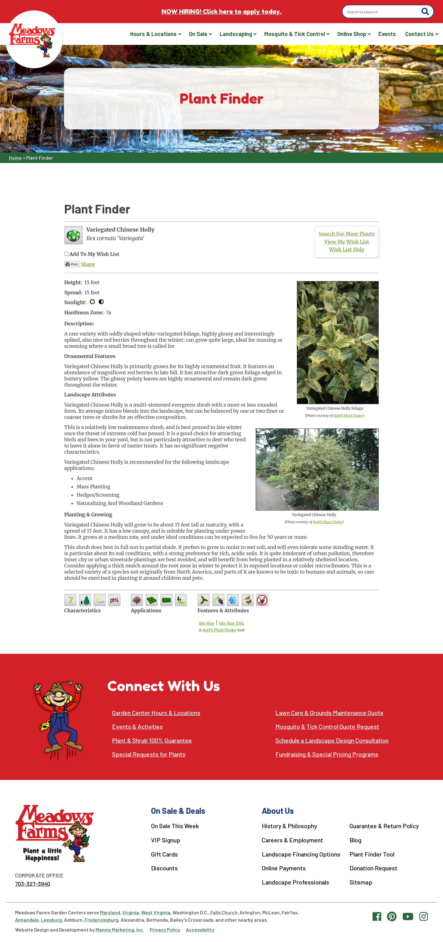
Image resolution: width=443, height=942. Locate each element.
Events (387, 33)
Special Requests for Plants (149, 754)
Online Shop (351, 33)
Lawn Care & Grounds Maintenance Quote (329, 712)
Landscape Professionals (295, 881)
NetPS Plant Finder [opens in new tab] (219, 630)
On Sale (198, 33)
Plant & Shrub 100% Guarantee (152, 740)
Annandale (27, 920)
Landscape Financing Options (301, 853)
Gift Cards (164, 853)
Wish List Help (347, 249)
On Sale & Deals (178, 810)
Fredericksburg (101, 920)
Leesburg (51, 920)
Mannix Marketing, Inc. (120, 929)
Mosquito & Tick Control (294, 33)
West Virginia (155, 912)
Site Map (206, 623)
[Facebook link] (377, 916)
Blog (355, 839)
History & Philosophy (290, 825)
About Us (278, 810)
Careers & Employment (292, 839)
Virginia (130, 912)
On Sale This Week (175, 825)
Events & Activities (138, 726)
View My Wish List (346, 242)
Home (15, 158)
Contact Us (419, 33)
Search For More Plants (347, 234)
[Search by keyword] (382, 11)
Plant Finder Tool (371, 853)
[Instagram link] (423, 916)
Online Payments (284, 867)
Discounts (164, 867)
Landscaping (236, 33)
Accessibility (200, 929)
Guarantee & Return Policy (384, 825)
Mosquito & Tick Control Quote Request (327, 726)
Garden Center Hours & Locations (156, 712)
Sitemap (360, 881)
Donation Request (373, 867)
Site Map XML (231, 623)
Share (88, 264)
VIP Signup (165, 839)
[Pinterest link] (392, 916)
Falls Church (223, 912)
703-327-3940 (32, 883)
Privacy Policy (165, 929)
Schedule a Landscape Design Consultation (332, 740)
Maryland (110, 912)
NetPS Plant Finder (348, 415)
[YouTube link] (407, 916)
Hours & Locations (153, 33)
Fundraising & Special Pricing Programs (327, 754)
